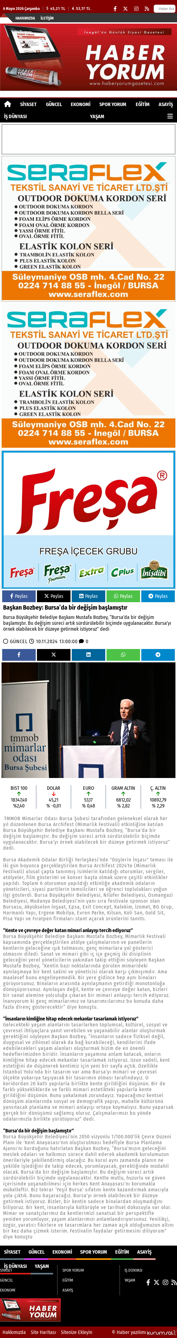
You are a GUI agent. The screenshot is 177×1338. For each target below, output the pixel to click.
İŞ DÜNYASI (15, 116)
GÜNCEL (54, 104)
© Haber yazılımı (144, 1332)
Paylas (19, 596)
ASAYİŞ (166, 104)
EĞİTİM (143, 104)
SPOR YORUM (112, 104)
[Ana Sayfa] (7, 104)
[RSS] (147, 9)
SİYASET (28, 104)
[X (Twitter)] (125, 9)
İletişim (47, 18)
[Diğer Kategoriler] (170, 116)
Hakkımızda (25, 18)
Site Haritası (43, 1332)
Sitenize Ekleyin (76, 1332)
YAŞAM (97, 116)
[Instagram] (136, 9)
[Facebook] (115, 9)
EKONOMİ (80, 104)
